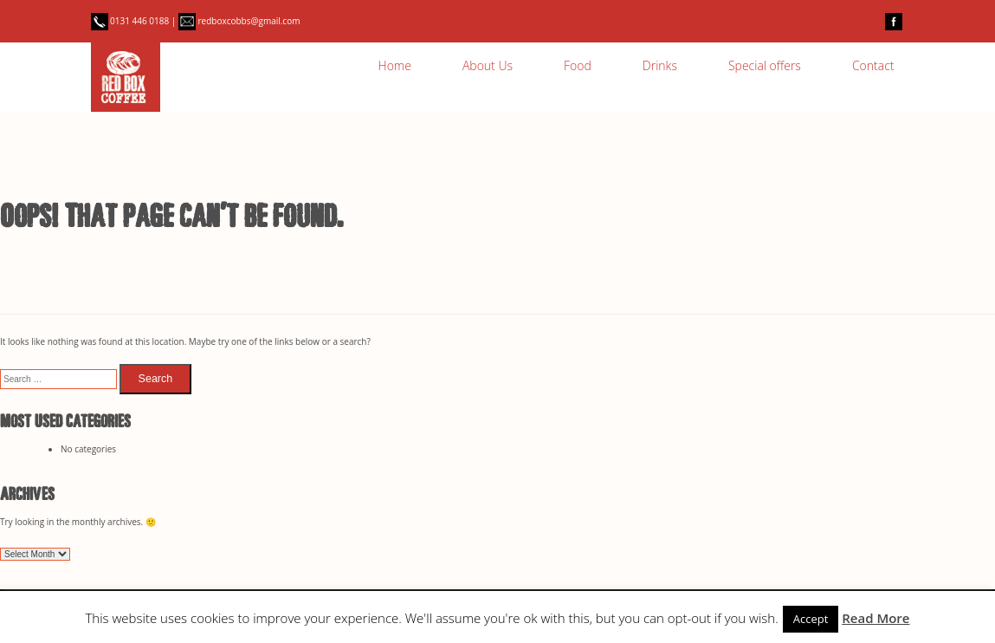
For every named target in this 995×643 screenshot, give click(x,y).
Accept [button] (811, 619)
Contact (873, 65)
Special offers (764, 65)
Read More (875, 618)
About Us (487, 65)
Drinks (660, 65)
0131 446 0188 (131, 21)
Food (577, 65)
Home (394, 65)
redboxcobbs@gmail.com (239, 21)
